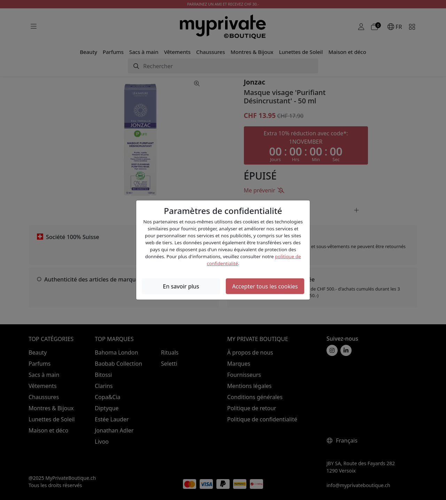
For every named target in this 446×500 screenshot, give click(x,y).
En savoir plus (181, 286)
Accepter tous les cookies (265, 286)
